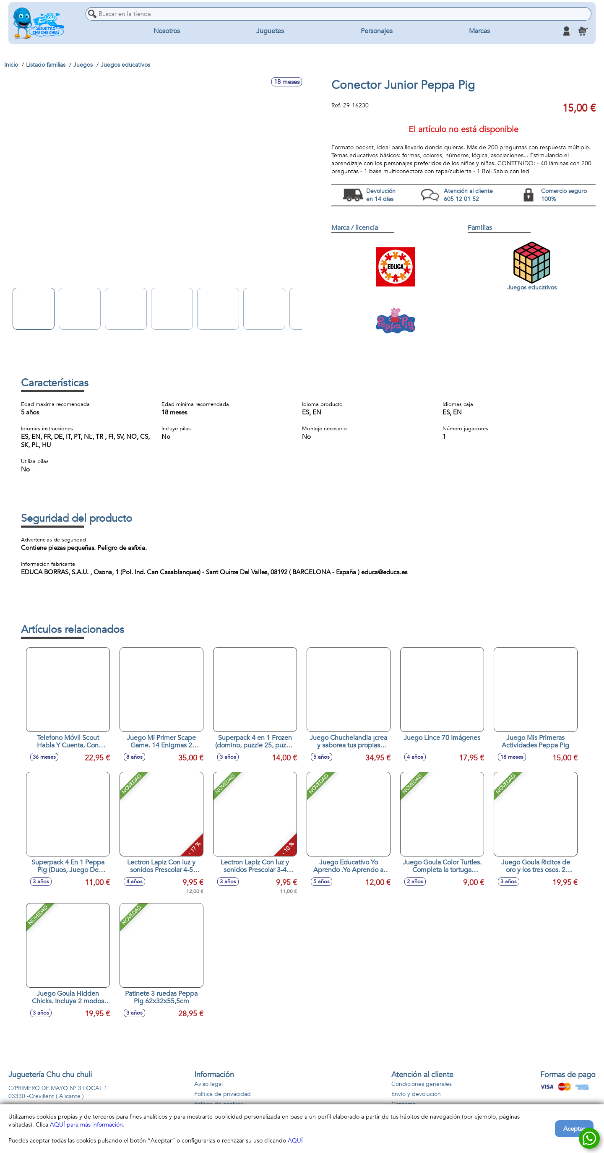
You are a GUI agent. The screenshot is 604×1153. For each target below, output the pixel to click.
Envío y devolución (416, 1094)
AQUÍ (295, 1141)
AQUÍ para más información (86, 1125)
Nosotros (167, 31)
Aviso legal (208, 1084)
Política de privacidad (222, 1094)
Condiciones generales (421, 1084)
